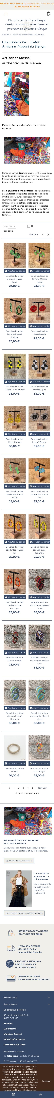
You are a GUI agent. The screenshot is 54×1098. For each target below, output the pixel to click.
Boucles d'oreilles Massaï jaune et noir (15, 388)
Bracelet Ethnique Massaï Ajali (39, 770)
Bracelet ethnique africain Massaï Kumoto (14, 716)
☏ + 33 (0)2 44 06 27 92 (21, 1056)
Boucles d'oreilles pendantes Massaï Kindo (14, 494)
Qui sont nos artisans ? (19, 860)
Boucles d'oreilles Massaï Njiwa (14, 440)
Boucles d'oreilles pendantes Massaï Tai (14, 550)
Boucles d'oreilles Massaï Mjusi (39, 388)
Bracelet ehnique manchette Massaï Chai (39, 660)
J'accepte (46, 1081)
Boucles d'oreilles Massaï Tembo (39, 440)
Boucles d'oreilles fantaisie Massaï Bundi (14, 279)
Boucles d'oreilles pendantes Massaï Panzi (39, 494)
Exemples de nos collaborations (24, 913)
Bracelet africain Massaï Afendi (14, 659)
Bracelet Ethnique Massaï (15, 770)
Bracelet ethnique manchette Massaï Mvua (39, 716)
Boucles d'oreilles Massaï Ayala (39, 333)
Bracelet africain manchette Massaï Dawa (39, 605)
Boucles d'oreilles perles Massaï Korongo (14, 605)
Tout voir (33, 234)
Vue (5, 226)
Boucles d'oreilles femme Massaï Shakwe (14, 334)
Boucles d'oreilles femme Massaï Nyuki (39, 279)
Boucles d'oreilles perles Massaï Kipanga (39, 550)
